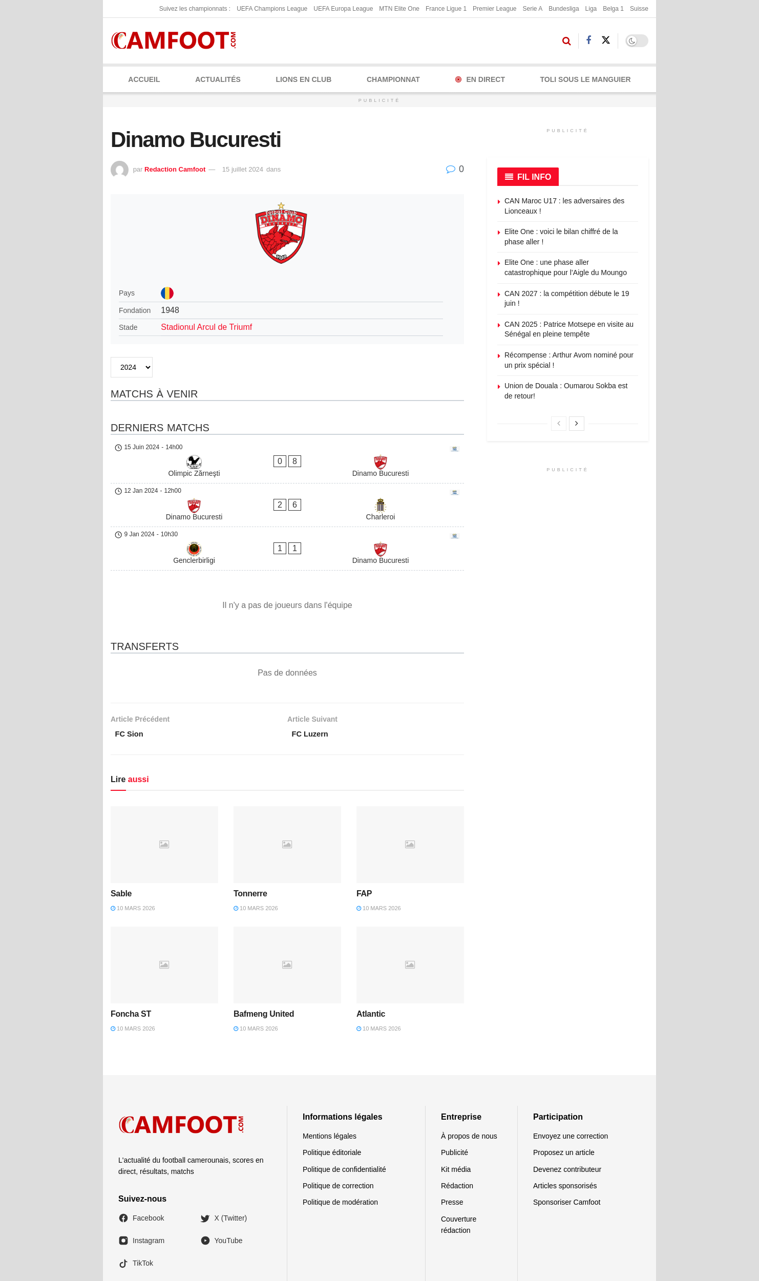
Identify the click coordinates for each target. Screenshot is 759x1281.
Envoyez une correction (570, 1080)
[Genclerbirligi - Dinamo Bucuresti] (287, 500)
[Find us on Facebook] (588, 41)
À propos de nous (469, 1080)
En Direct (480, 79)
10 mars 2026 (133, 852)
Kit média (456, 1113)
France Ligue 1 (446, 8)
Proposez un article (564, 1097)
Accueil (144, 79)
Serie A (532, 8)
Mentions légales (329, 1080)
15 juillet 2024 (242, 169)
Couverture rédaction (458, 1168)
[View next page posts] (576, 423)
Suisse (639, 8)
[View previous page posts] (558, 423)
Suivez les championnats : (194, 8)
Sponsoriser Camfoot (567, 1146)
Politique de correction (338, 1129)
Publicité (454, 1097)
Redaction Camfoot (174, 169)
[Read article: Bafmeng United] (287, 908)
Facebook (141, 1162)
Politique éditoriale (332, 1097)
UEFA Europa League (343, 8)
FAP (364, 837)
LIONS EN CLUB (303, 79)
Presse (452, 1146)
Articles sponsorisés (565, 1129)
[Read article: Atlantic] (410, 908)
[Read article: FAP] (410, 788)
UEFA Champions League (272, 8)
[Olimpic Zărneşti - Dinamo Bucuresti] (287, 452)
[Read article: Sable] (164, 788)
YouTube (221, 1185)
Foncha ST (131, 957)
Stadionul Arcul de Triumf (206, 327)
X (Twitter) (223, 1162)
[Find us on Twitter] (605, 40)
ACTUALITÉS (218, 79)
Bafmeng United (264, 957)
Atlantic (370, 957)
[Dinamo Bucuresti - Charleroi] (287, 476)
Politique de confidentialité (344, 1113)
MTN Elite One (399, 8)
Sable (121, 837)
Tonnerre (250, 837)
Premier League (494, 8)
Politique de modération (340, 1146)
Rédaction (457, 1129)
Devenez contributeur (567, 1113)
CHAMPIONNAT (393, 79)
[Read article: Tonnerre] (287, 788)
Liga (591, 8)
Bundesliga (564, 8)
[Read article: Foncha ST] (164, 908)
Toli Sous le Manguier (585, 79)
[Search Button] (566, 41)
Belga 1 (613, 8)
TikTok (135, 1207)
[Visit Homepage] (177, 41)
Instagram (141, 1185)
